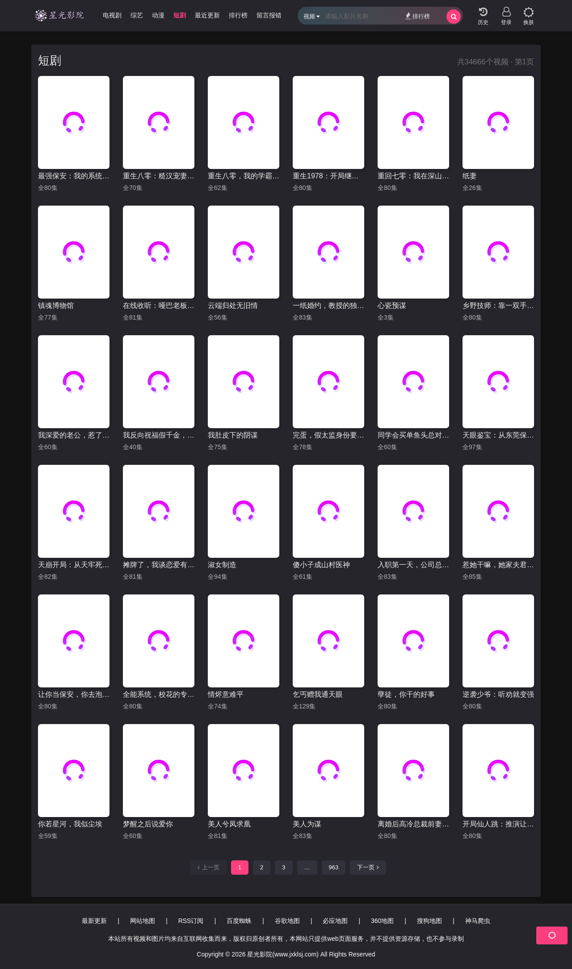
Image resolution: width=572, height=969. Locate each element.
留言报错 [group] (269, 15)
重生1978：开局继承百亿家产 (328, 176)
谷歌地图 (287, 920)
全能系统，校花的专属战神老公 (158, 694)
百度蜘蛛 (239, 920)
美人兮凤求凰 (229, 824)
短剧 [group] (179, 15)
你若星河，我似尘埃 (70, 824)
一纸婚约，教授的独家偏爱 (328, 305)
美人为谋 (307, 824)
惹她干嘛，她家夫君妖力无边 (498, 565)
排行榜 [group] (238, 15)
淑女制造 (222, 565)
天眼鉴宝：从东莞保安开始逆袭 (498, 435)
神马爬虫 (477, 920)
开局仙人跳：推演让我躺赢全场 (498, 824)
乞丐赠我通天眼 (318, 694)
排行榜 (417, 16)
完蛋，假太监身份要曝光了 (328, 435)
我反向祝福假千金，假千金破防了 (158, 435)
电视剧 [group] (112, 15)
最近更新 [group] (207, 15)
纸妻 (470, 176)
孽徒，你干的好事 (406, 694)
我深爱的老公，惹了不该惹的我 (73, 435)
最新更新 (94, 920)
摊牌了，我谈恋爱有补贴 (158, 565)
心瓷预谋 (392, 305)
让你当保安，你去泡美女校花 (73, 694)
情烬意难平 (226, 694)
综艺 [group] (136, 15)
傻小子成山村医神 (321, 565)
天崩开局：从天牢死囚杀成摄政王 (73, 565)
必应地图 (335, 920)
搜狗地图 (429, 920)
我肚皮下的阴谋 (233, 435)
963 (334, 867)
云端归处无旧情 (233, 305)
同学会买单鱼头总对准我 (413, 435)
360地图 (382, 920)
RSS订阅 (191, 920)
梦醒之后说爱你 (148, 824)
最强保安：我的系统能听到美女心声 (73, 176)
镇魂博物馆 (56, 305)
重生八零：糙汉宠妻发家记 (158, 176)
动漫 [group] (158, 15)
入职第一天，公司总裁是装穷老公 (413, 565)
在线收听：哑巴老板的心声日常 (158, 305)
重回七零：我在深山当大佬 (413, 176)
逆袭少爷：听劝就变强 (498, 694)
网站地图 (142, 920)
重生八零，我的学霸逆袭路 (243, 176)
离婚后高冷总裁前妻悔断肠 (413, 824)
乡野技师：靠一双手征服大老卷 (498, 305)
